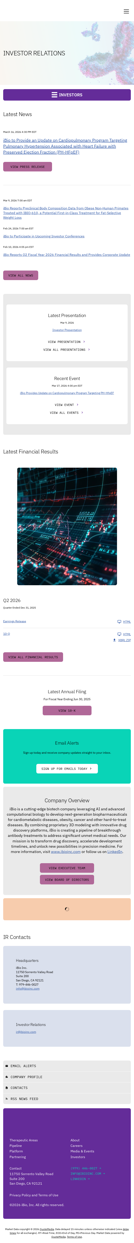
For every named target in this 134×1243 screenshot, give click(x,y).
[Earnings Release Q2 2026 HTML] (67, 622)
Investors (78, 1157)
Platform (16, 1151)
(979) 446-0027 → (86, 1168)
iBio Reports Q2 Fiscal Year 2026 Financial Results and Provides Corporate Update (66, 255)
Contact (16, 1168)
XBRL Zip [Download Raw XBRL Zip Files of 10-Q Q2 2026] (122, 640)
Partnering (18, 1157)
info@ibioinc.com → (88, 1173)
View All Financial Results (33, 657)
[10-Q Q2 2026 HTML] (67, 634)
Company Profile (23, 1077)
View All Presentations (64, 350)
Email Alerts (20, 1066)
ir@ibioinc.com (26, 1032)
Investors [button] (67, 95)
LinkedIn (114, 851)
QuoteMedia (47, 1229)
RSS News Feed (21, 1099)
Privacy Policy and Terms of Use (34, 1195)
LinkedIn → (80, 1179)
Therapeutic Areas (24, 1140)
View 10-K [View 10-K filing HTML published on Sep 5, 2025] (67, 710)
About (75, 1140)
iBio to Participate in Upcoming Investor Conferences (44, 236)
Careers (77, 1145)
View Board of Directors (67, 880)
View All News (20, 275)
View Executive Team (67, 868)
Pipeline (16, 1145)
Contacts (16, 1088)
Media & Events (82, 1151)
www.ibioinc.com (66, 851)
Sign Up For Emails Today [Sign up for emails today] (64, 769)
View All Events (64, 413)
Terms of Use (74, 1236)
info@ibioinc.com (27, 988)
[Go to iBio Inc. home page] (22, 1129)
